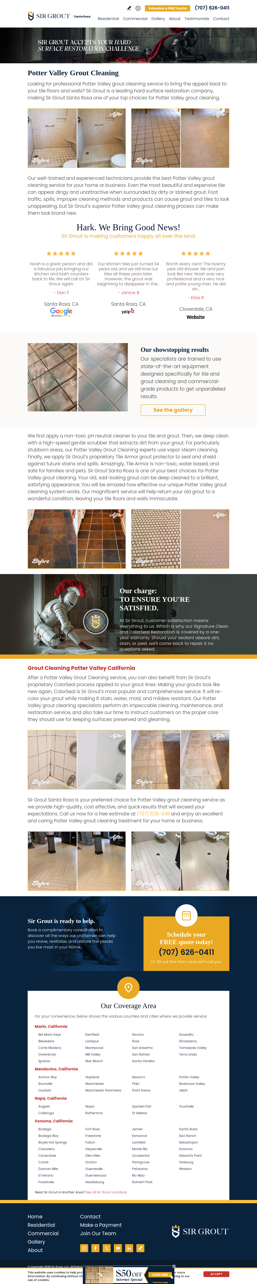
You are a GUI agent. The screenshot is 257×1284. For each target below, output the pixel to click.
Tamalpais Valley (193, 1048)
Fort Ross (92, 1129)
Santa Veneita (143, 1061)
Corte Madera (49, 1048)
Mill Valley (92, 1054)
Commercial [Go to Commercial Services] (135, 18)
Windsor (185, 1169)
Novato (138, 1034)
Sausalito (186, 1034)
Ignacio (44, 1061)
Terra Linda (188, 1054)
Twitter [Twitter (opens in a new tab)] (107, 1248)
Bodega (44, 1129)
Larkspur (92, 1041)
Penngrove (140, 1162)
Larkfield (138, 1142)
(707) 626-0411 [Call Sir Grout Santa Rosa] (212, 8)
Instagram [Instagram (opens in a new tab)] (84, 1248)
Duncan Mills (48, 1169)
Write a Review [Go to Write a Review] (129, 8)
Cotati (43, 1162)
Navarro (138, 1077)
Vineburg (186, 1162)
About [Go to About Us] (175, 18)
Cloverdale (47, 1155)
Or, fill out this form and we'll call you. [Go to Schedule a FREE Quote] (186, 962)
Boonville (45, 1083)
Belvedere (46, 1041)
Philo (135, 1083)
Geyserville (93, 1149)
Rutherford (94, 1113)
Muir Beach (94, 1061)
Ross (135, 1041)
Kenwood (139, 1135)
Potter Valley (189, 1077)
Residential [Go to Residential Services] (108, 18)
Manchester (94, 1083)
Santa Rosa (188, 1129)
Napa (89, 1106)
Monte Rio (140, 1149)
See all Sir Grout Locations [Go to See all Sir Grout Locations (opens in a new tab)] (106, 1192)
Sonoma (186, 1149)
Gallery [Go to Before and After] (158, 18)
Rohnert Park (142, 1182)
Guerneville (94, 1169)
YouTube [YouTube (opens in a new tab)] (118, 1248)
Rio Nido (138, 1175)
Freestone (93, 1135)
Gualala (44, 1090)
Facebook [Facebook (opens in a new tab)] (95, 1248)
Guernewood (95, 1175)
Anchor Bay (47, 1077)
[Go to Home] (60, 16)
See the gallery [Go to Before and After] (173, 410)
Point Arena (141, 1090)
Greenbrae (47, 1054)
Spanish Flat (141, 1106)
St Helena (139, 1113)
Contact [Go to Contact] (221, 18)
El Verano (45, 1175)
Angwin (44, 1106)
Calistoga (46, 1113)
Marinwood (94, 1048)
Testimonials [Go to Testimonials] (197, 18)
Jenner (137, 1129)
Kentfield (92, 1034)
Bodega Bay (48, 1135)
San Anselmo (142, 1048)
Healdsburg (94, 1182)
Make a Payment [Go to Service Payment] (101, 1225)
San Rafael (141, 1054)
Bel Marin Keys (49, 1034)
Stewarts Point (190, 1155)
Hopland (92, 1077)
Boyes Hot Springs (52, 1142)
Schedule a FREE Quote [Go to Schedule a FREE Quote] (167, 8)
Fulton (90, 1142)
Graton (91, 1162)
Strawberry (188, 1041)
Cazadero (46, 1149)
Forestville (46, 1182)
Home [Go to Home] (35, 1216)
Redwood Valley (192, 1083)
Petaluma (140, 1169)
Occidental (141, 1155)
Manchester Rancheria (103, 1090)
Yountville (186, 1106)
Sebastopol (188, 1142)
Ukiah (183, 1090)
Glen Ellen (92, 1155)
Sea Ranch (187, 1135)
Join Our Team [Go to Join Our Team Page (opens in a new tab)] (98, 1233)
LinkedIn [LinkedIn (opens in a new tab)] (129, 1248)
